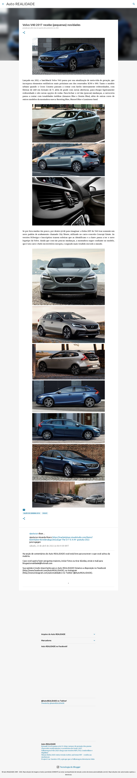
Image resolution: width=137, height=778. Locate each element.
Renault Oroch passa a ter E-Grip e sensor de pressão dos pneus (66, 746)
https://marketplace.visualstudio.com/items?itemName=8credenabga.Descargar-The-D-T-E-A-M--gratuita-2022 (61, 538)
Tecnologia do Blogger (69, 767)
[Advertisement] (68, 610)
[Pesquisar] (133, 4)
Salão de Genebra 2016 (31, 513)
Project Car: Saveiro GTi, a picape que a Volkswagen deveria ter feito (68, 759)
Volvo (45, 513)
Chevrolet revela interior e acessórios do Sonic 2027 (61, 748)
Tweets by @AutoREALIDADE (52, 703)
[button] (24, 32)
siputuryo (33, 533)
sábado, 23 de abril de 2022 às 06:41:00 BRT (49, 546)
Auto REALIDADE (20, 4)
